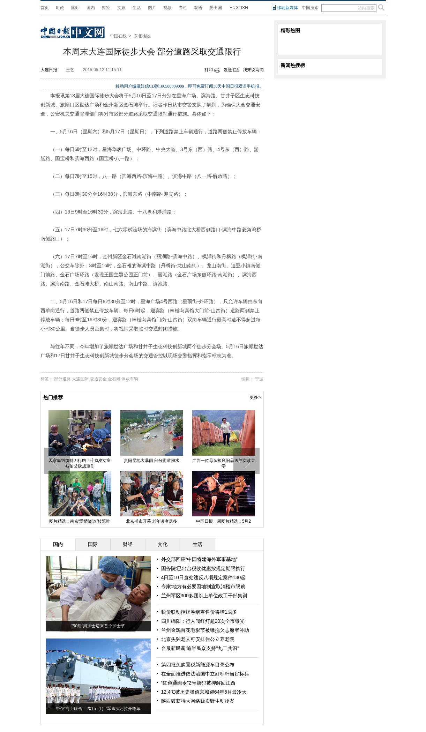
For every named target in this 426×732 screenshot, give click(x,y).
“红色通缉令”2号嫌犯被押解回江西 (198, 683)
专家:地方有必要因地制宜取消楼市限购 (203, 586)
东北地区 (142, 35)
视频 (167, 7)
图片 (152, 7)
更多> (255, 397)
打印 (208, 69)
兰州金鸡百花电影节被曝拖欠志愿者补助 (205, 630)
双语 (198, 7)
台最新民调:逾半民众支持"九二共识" (200, 648)
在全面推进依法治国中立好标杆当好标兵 (205, 674)
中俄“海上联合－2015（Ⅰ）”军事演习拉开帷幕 (98, 708)
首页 (44, 7)
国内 (91, 7)
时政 (60, 7)
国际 (75, 7)
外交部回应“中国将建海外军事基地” (199, 559)
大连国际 (80, 378)
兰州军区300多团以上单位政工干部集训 (204, 595)
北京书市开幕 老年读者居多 (151, 521)
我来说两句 (253, 69)
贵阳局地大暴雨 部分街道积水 (151, 460)
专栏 (183, 7)
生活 (137, 7)
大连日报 (48, 69)
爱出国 (215, 7)
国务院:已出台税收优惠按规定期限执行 (203, 568)
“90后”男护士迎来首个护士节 (98, 625)
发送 (228, 69)
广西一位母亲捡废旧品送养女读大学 (223, 463)
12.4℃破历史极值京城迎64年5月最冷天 (204, 692)
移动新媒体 (287, 7)
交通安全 (98, 378)
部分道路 (62, 378)
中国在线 (118, 35)
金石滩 (114, 378)
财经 (106, 7)
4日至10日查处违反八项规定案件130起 (203, 577)
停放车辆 (129, 378)
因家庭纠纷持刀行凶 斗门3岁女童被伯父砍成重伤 (79, 463)
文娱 (121, 7)
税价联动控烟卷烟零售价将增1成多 (199, 612)
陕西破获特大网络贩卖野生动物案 (197, 701)
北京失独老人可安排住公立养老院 (197, 639)
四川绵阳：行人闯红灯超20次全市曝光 (203, 621)
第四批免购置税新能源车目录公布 (197, 664)
